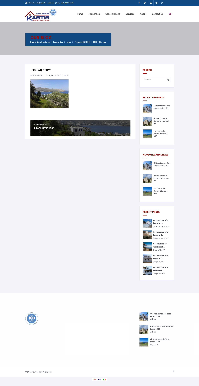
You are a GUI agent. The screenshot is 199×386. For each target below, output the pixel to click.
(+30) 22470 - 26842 (44, 3)
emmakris (37, 75)
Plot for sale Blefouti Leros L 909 (160, 133)
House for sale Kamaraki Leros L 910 (161, 121)
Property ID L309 (44, 128)
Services (130, 14)
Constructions (112, 14)
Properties (94, 14)
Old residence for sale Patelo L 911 (162, 107)
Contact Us (157, 14)
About (143, 14)
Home (80, 14)
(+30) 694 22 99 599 (64, 3)
